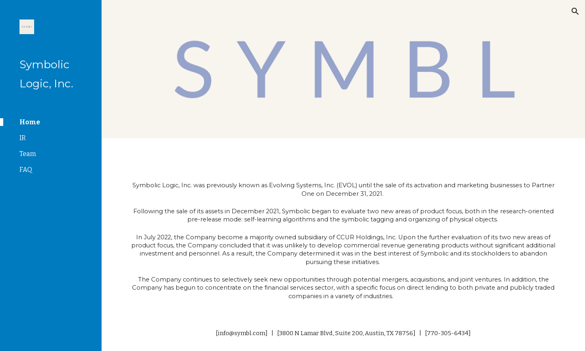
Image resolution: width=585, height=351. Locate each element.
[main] (343, 239)
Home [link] (30, 122)
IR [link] (23, 138)
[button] (575, 11)
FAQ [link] (26, 169)
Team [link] (28, 154)
